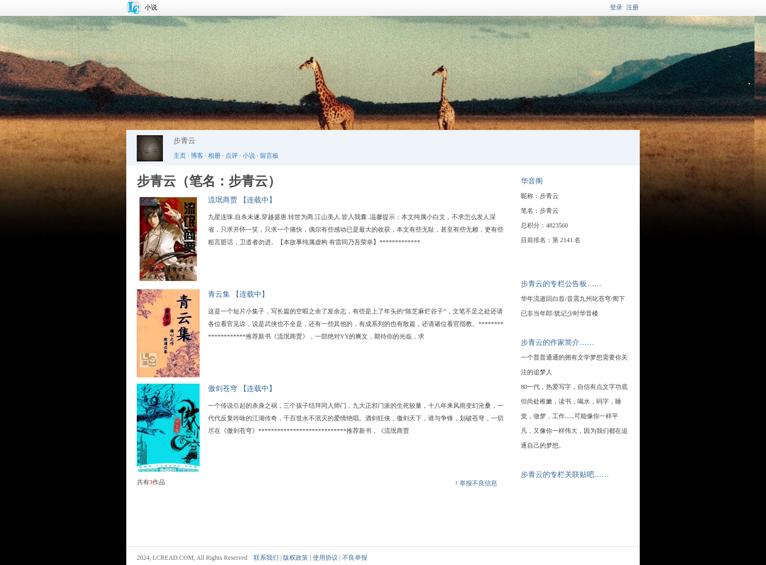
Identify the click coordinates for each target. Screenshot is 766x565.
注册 (632, 7)
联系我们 (266, 557)
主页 (179, 155)
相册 (214, 155)
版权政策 (295, 557)
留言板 (269, 155)
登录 (616, 7)
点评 (231, 155)
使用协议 (325, 557)
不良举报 (354, 557)
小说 (151, 7)
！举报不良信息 (475, 483)
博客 (197, 155)
